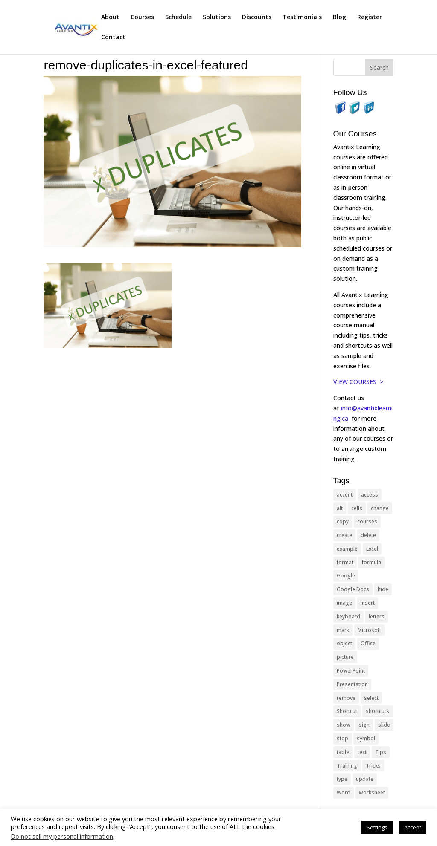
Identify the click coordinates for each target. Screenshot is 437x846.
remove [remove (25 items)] (346, 698)
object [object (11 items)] (344, 643)
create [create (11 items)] (344, 535)
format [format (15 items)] (345, 562)
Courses (142, 17)
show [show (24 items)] (343, 724)
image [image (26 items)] (344, 602)
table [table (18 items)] (343, 752)
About (110, 17)
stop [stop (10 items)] (342, 738)
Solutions (217, 17)
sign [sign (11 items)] (364, 724)
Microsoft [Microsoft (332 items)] (369, 630)
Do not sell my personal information (62, 836)
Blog (339, 17)
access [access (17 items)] (369, 494)
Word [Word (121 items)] (343, 792)
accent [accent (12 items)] (345, 494)
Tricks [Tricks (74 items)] (373, 765)
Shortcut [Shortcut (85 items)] (347, 711)
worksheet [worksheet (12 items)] (372, 792)
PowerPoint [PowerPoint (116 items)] (351, 670)
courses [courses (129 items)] (367, 521)
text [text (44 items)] (362, 752)
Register (369, 17)
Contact (113, 37)
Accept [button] (412, 827)
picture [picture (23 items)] (345, 657)
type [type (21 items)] (342, 778)
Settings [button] (377, 827)
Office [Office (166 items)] (368, 643)
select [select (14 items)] (371, 698)
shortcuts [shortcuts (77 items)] (377, 711)
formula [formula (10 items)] (371, 562)
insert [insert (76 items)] (368, 602)
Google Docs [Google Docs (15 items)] (353, 589)
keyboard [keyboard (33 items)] (348, 616)
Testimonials (302, 17)
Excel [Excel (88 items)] (372, 548)
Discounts (256, 17)
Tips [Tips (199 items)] (380, 752)
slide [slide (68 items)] (384, 724)
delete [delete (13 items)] (368, 535)
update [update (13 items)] (364, 778)
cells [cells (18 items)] (356, 508)
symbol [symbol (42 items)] (366, 738)
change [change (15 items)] (380, 508)
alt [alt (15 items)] (340, 508)
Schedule (178, 17)
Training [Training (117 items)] (347, 765)
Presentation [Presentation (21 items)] (352, 684)
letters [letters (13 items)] (377, 616)
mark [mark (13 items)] (343, 630)
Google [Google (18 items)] (346, 575)
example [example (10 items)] (347, 548)
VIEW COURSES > (358, 382)
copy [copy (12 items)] (343, 521)
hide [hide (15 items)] (383, 589)
